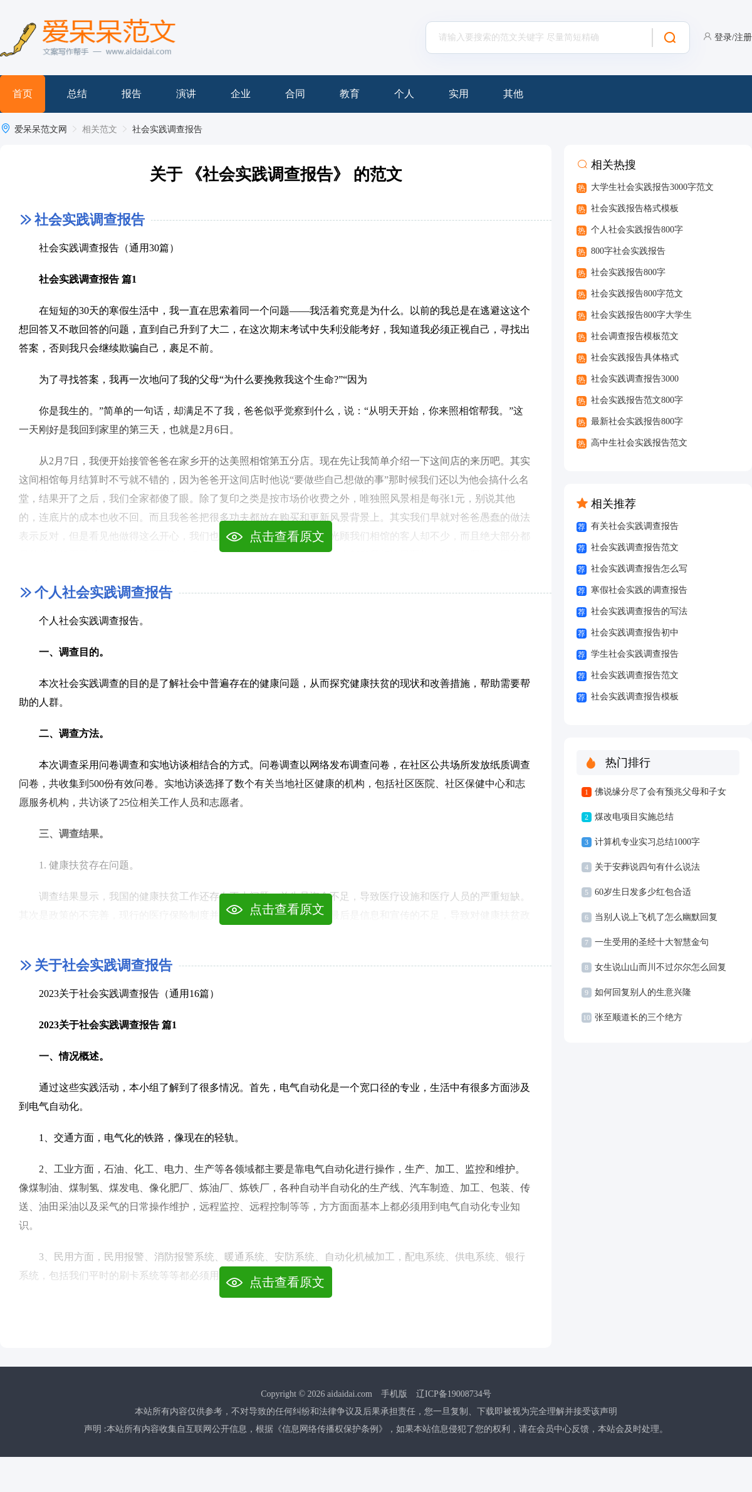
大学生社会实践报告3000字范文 (652, 187)
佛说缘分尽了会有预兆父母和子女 (660, 791)
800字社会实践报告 (628, 251)
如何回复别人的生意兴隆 (643, 992)
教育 (350, 93)
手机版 (394, 1394)
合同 (295, 93)
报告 (132, 93)
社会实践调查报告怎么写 (639, 568)
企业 (241, 93)
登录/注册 (733, 37)
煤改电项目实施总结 (634, 817)
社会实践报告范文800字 (637, 400)
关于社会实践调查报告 (103, 965)
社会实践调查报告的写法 (639, 611)
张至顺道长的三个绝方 (638, 1017)
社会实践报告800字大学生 (641, 315)
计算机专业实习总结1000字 (647, 842)
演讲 (186, 93)
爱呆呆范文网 (40, 129)
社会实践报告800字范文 (637, 293)
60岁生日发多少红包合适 (643, 892)
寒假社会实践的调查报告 (639, 590)
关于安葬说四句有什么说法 (647, 867)
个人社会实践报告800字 (637, 229)
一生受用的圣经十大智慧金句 (652, 942)
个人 (404, 93)
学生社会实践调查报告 (635, 654)
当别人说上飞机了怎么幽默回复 (656, 917)
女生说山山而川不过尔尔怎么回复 (660, 967)
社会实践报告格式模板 (635, 208)
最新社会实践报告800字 (637, 421)
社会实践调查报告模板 (635, 696)
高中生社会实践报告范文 (639, 442)
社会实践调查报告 (167, 129)
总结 (77, 93)
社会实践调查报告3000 (635, 378)
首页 (23, 93)
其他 (513, 93)
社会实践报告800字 (628, 272)
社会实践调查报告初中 (635, 632)
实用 (459, 93)
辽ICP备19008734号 (453, 1394)
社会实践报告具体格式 (635, 357)
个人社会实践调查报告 (103, 592)
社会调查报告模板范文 (635, 336)
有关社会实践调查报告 (635, 526)
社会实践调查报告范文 (635, 547)
